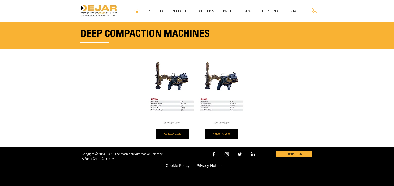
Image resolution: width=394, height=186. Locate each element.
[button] (206, 11)
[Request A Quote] (172, 134)
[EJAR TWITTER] (240, 154)
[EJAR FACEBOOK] (214, 154)
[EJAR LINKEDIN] (253, 154)
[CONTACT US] (294, 154)
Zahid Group (93, 159)
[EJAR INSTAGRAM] (227, 154)
